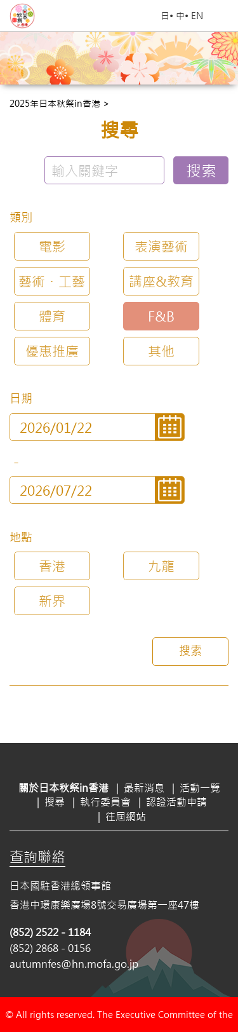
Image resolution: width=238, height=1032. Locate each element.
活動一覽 (200, 787)
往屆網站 (125, 816)
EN (197, 16)
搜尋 (54, 801)
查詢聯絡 (37, 856)
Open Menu (222, 16)
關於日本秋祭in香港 (63, 787)
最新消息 (144, 787)
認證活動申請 (176, 801)
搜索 (201, 170)
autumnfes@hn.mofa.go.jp (74, 963)
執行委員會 (105, 801)
